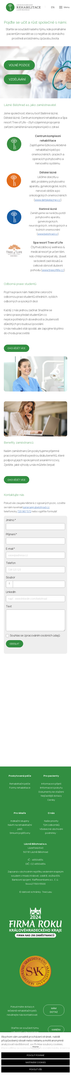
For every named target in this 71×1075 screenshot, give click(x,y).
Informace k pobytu (51, 787)
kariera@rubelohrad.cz (36, 507)
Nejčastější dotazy (51, 795)
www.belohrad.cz (48, 234)
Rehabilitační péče (19, 783)
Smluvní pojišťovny (20, 833)
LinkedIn (11, 592)
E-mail (10, 548)
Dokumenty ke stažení (51, 791)
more (35, 1046)
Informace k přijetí (51, 783)
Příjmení (11, 534)
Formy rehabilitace (19, 787)
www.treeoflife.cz (53, 270)
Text (9, 606)
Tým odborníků (51, 825)
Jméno (11, 520)
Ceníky (51, 799)
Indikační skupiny (20, 821)
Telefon (11, 563)
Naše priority (51, 821)
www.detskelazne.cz (47, 200)
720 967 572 (24, 511)
